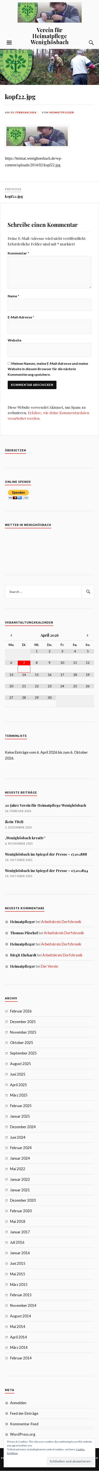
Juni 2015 (17, 1263)
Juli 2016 (17, 1242)
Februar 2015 (21, 1295)
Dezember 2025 (23, 1021)
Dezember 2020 (23, 1200)
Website (14, 340)
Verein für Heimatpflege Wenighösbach (50, 35)
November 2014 (23, 1305)
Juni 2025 (17, 1074)
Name (13, 296)
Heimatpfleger (61, 112)
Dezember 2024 (23, 1127)
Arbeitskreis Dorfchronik (61, 921)
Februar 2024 (21, 1147)
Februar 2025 (21, 1105)
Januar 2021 (20, 1190)
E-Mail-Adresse (21, 317)
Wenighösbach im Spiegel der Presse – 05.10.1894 (46, 870)
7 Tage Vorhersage (49, 549)
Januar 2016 (20, 1253)
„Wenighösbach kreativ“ (25, 837)
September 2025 (23, 1053)
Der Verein (49, 966)
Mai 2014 (17, 1326)
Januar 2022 (20, 1179)
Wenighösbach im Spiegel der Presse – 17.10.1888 (46, 854)
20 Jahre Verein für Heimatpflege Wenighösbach (45, 805)
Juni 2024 (17, 1137)
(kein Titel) (14, 821)
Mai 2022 (17, 1169)
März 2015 (19, 1284)
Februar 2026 (21, 1011)
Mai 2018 (17, 1221)
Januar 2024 (20, 1158)
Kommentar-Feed (24, 1424)
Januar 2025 (20, 1116)
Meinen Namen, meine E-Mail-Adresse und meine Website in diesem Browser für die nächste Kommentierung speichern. (48, 368)
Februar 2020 (21, 1211)
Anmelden (18, 1403)
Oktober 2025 (21, 1042)
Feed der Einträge (24, 1413)
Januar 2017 (20, 1232)
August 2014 (20, 1316)
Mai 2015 (17, 1274)
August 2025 (20, 1063)
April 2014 (18, 1337)
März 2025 (19, 1095)
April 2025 (18, 1085)
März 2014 (19, 1347)
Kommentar (18, 253)
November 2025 (23, 1032)
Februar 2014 (21, 1358)
